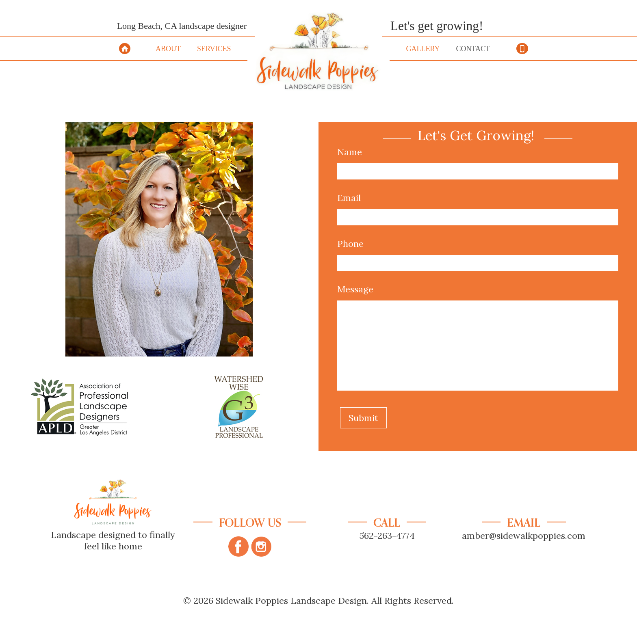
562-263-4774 (387, 535)
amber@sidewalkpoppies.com (523, 535)
